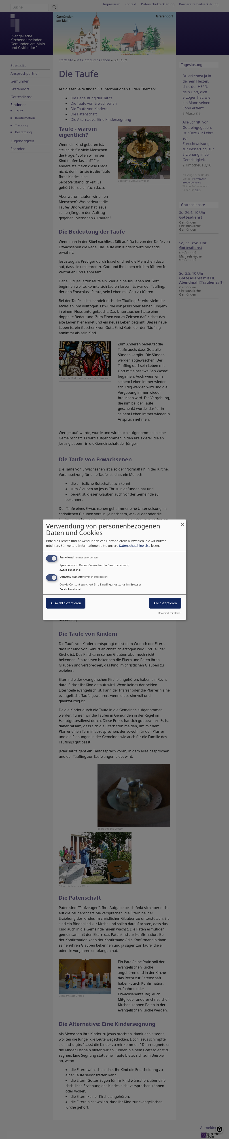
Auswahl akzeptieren (66, 603)
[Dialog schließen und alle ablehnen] (182, 522)
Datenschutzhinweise (134, 545)
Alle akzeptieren (165, 603)
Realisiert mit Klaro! (169, 613)
